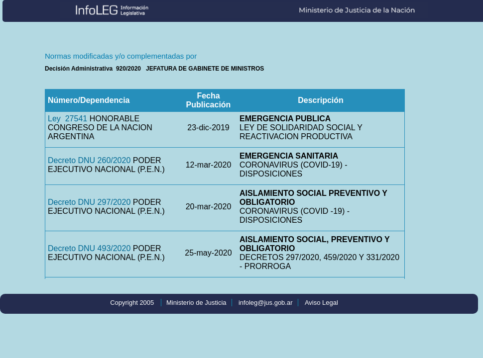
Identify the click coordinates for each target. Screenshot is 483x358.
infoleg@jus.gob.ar (266, 302)
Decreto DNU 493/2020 (89, 248)
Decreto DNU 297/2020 (89, 202)
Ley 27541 (67, 118)
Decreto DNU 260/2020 (89, 160)
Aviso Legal (321, 302)
